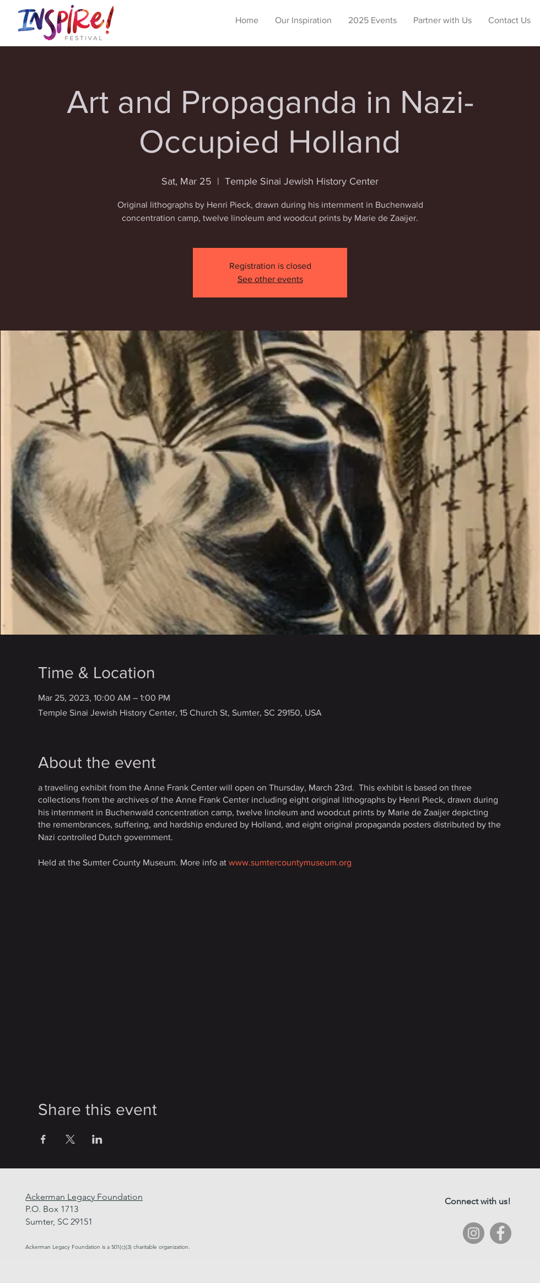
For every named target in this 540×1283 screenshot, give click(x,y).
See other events (270, 279)
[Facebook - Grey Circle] (500, 1233)
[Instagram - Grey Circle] (473, 1233)
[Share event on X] (70, 1139)
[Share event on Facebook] (43, 1139)
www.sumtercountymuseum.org (290, 862)
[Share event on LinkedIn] (97, 1139)
